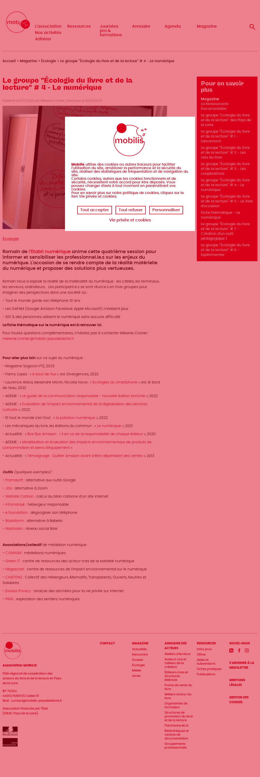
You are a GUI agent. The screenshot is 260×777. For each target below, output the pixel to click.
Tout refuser (131, 210)
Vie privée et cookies (130, 220)
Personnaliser (166, 210)
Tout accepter (94, 210)
